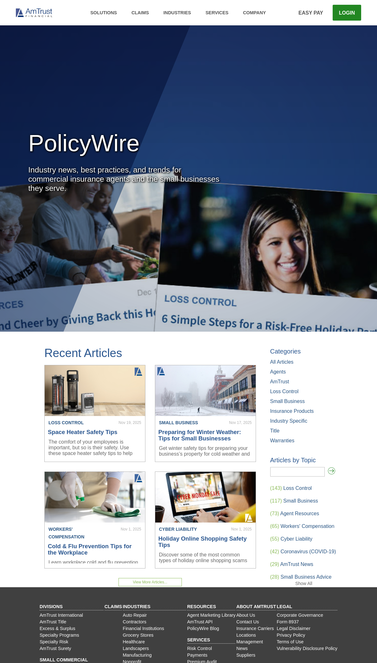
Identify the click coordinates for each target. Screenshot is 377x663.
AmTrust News (291, 564)
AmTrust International (61, 615)
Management (249, 641)
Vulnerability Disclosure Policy (307, 648)
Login (347, 13)
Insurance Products (292, 411)
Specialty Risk (54, 641)
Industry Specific (288, 421)
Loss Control (284, 391)
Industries (177, 12)
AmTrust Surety (55, 648)
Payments (197, 655)
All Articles (282, 362)
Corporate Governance (300, 615)
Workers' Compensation (302, 526)
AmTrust (279, 381)
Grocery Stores (138, 635)
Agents (278, 371)
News (242, 648)
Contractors (134, 621)
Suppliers (245, 655)
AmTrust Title (53, 621)
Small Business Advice (301, 577)
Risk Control (199, 648)
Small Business (287, 401)
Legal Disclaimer (293, 628)
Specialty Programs (59, 635)
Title (275, 430)
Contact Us (247, 621)
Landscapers (136, 648)
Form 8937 (288, 621)
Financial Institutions (143, 628)
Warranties (282, 440)
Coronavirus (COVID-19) (303, 551)
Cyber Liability (291, 539)
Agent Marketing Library (211, 615)
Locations (246, 635)
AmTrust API (200, 621)
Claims (140, 12)
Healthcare (134, 641)
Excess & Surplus (57, 628)
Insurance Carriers (255, 628)
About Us (245, 615)
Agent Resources (294, 513)
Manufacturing (137, 655)
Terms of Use (290, 641)
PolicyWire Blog (203, 628)
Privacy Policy (291, 635)
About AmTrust (256, 606)
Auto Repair (135, 615)
